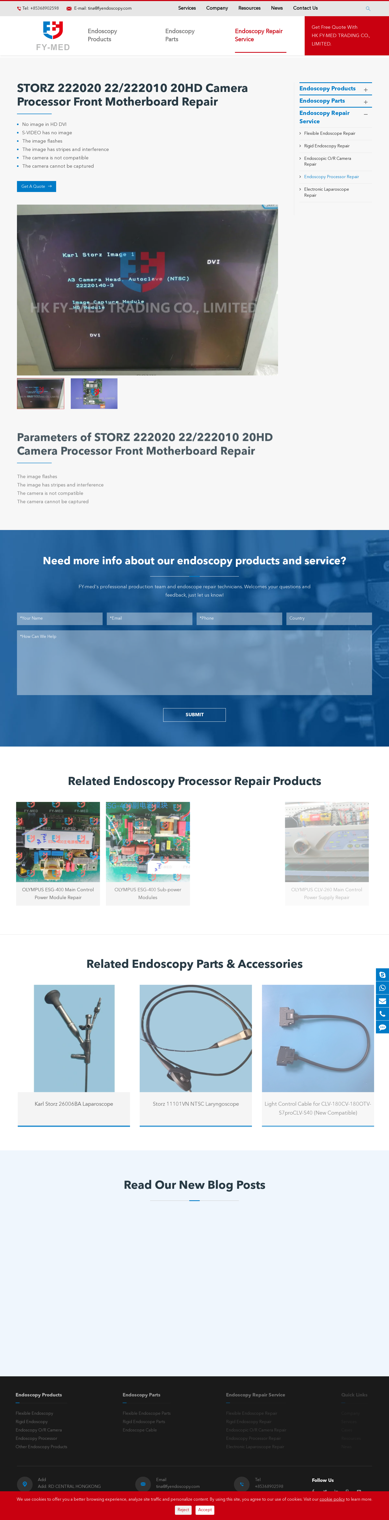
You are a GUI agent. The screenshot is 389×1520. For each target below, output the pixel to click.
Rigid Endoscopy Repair (327, 146)
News (277, 8)
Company (217, 8)
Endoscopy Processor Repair (331, 177)
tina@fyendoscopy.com (110, 9)
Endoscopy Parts (180, 36)
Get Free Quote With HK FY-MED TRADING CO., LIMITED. (341, 35)
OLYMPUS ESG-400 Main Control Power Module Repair (54, 894)
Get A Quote (36, 186)
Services (187, 8)
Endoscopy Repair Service (258, 36)
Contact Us (305, 8)
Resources (249, 8)
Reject (183, 1510)
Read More (39, 1321)
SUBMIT (195, 715)
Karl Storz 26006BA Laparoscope (78, 1104)
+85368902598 (44, 9)
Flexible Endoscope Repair (329, 134)
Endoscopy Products (102, 36)
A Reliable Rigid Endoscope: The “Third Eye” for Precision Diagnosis (64, 1304)
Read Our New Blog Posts (195, 1186)
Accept (205, 1510)
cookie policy (332, 1500)
